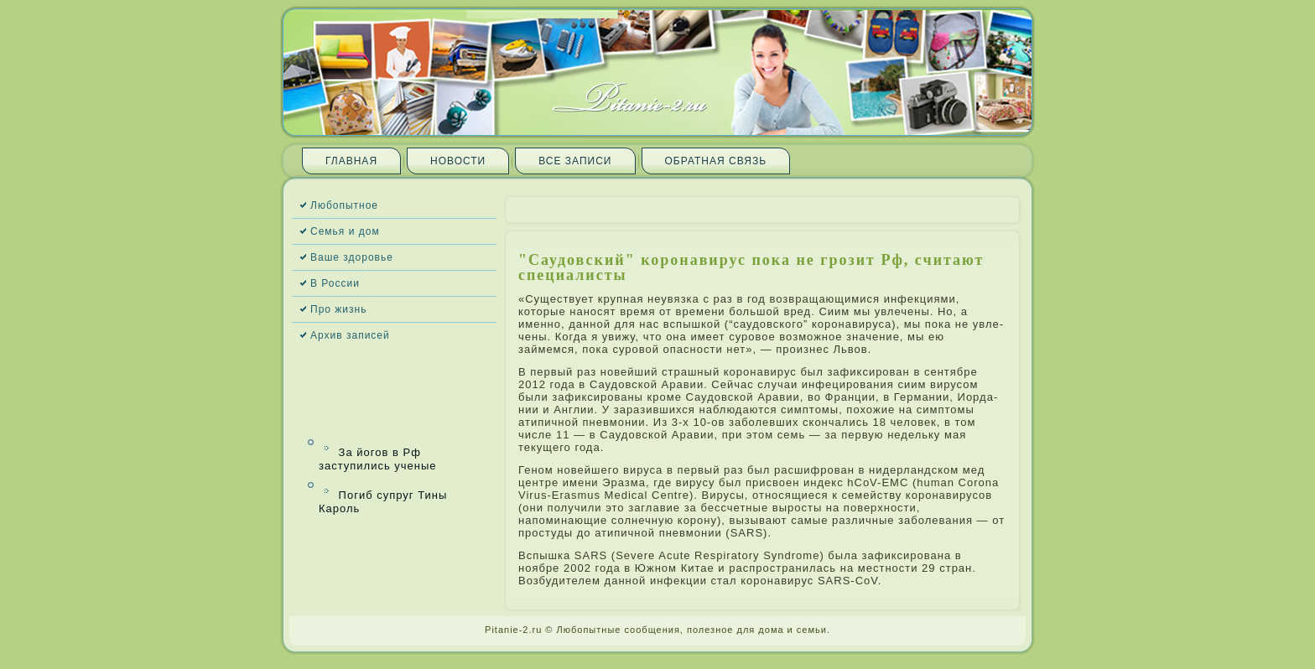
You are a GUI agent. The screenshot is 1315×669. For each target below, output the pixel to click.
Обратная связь (716, 161)
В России (335, 283)
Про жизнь (338, 309)
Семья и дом (345, 231)
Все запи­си (574, 161)
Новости (458, 161)
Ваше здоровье (351, 257)
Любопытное (344, 205)
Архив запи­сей (350, 335)
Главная (351, 161)
